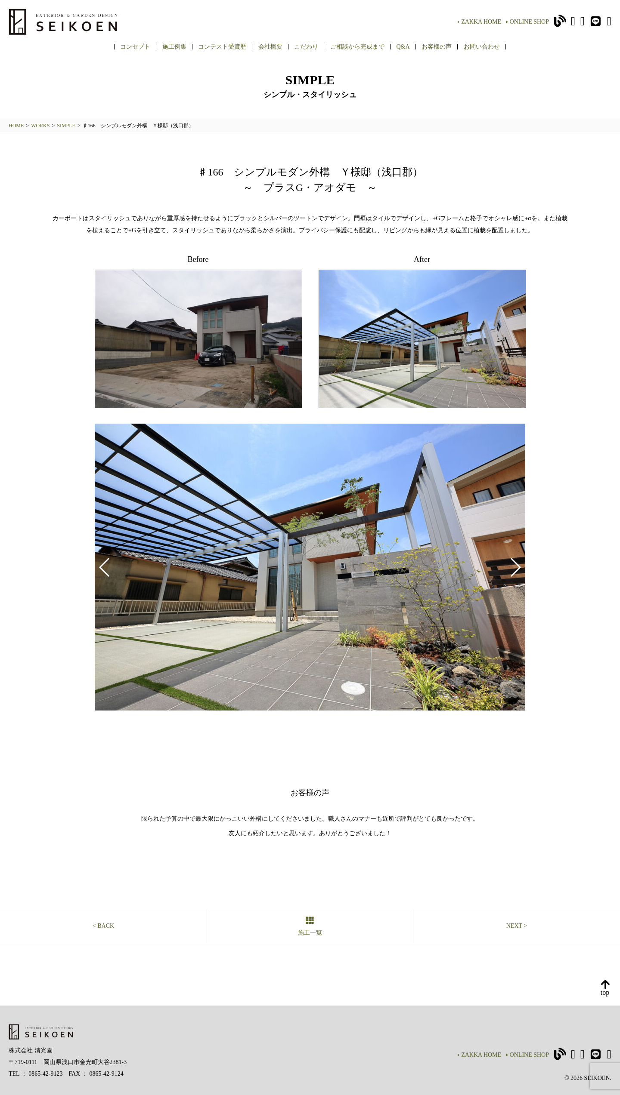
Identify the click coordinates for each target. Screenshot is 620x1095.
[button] (515, 567)
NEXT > (516, 926)
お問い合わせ (482, 46)
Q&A (402, 46)
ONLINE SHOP (527, 21)
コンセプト (135, 46)
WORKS (40, 126)
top (604, 988)
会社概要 (270, 46)
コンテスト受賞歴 (222, 46)
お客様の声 (437, 46)
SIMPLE (66, 126)
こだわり (306, 46)
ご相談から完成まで (357, 46)
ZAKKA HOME (479, 21)
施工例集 (174, 46)
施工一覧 (310, 926)
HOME (16, 126)
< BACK (103, 926)
